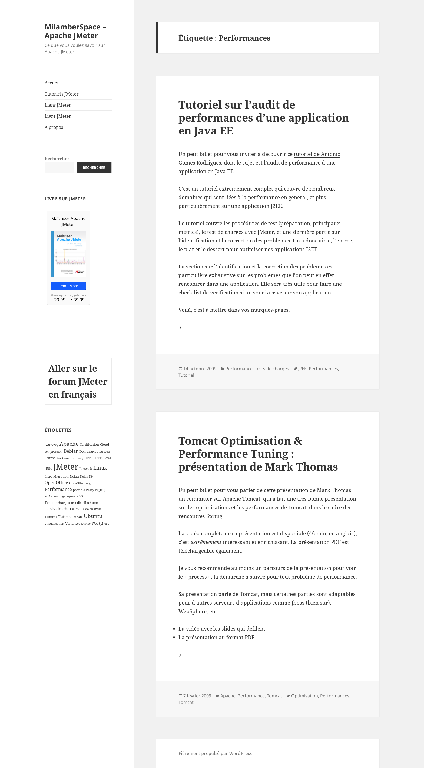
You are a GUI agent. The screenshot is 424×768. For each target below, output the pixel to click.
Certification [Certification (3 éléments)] (89, 444)
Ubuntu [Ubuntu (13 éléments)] (93, 515)
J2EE (302, 369)
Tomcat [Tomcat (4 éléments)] (51, 516)
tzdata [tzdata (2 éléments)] (78, 516)
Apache (228, 696)
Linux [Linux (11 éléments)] (100, 467)
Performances (323, 369)
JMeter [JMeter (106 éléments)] (65, 466)
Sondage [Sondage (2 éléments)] (59, 496)
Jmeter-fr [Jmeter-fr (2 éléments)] (86, 468)
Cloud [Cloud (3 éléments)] (104, 444)
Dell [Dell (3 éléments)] (83, 451)
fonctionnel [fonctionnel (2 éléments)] (64, 458)
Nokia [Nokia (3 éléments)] (74, 476)
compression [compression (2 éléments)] (53, 451)
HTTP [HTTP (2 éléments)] (88, 458)
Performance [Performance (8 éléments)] (58, 489)
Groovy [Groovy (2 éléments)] (78, 458)
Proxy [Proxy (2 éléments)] (90, 489)
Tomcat (274, 696)
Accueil (52, 83)
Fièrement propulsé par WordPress (215, 753)
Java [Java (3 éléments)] (107, 458)
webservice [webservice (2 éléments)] (83, 524)
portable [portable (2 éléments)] (79, 489)
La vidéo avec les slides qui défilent (221, 628)
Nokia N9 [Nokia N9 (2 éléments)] (86, 476)
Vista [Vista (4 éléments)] (69, 523)
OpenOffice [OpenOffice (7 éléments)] (56, 482)
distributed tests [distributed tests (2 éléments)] (98, 451)
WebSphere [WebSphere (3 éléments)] (100, 523)
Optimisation (304, 696)
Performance (239, 369)
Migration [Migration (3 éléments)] (61, 476)
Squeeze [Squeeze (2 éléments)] (72, 496)
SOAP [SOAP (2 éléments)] (48, 496)
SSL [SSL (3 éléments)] (82, 496)
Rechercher (57, 159)
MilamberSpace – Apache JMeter (75, 31)
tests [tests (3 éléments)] (95, 502)
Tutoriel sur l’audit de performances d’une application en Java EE (263, 117)
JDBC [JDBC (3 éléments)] (48, 468)
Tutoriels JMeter (62, 94)
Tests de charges (272, 369)
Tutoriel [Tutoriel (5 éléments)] (65, 516)
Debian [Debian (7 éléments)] (71, 451)
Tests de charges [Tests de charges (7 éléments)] (62, 509)
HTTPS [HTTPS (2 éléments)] (98, 458)
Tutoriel (186, 375)
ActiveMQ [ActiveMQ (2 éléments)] (51, 445)
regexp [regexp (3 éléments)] (100, 489)
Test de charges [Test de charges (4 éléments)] (57, 502)
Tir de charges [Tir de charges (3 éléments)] (90, 509)
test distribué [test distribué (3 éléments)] (81, 502)
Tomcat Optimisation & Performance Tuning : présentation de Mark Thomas (258, 453)
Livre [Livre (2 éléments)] (48, 476)
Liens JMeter (58, 105)
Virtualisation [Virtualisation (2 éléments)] (54, 524)
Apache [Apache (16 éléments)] (69, 443)
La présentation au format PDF (216, 637)
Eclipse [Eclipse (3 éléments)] (50, 458)
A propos (54, 127)
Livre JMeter (58, 116)
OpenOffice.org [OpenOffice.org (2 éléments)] (80, 483)
